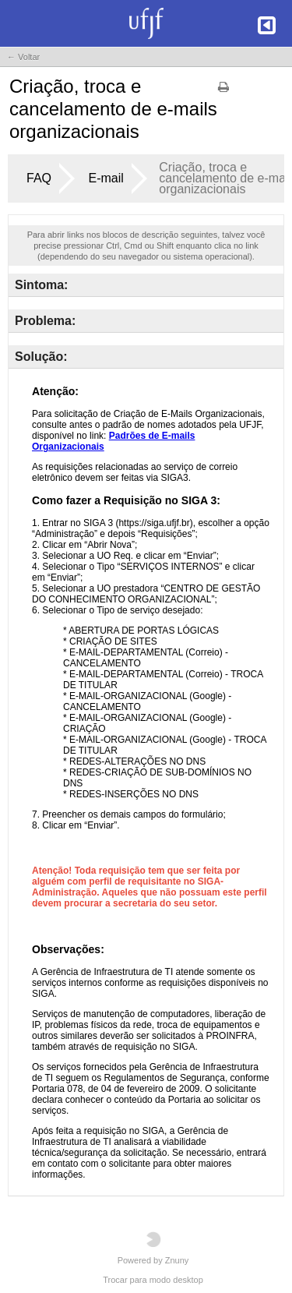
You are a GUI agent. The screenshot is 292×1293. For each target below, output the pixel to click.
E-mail (105, 178)
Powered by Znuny (153, 1248)
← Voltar (23, 57)
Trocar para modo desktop (153, 1279)
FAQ (38, 178)
